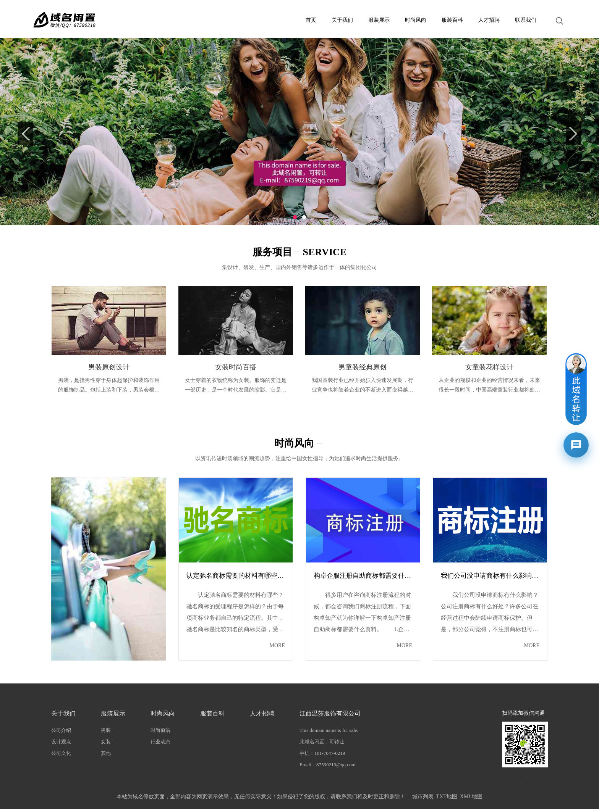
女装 (106, 742)
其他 (106, 753)
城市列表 (423, 796)
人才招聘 (489, 20)
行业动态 (160, 742)
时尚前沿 (160, 730)
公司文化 (61, 753)
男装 (106, 730)
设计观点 (61, 742)
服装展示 (379, 20)
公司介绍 (61, 730)
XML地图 (471, 796)
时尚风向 (415, 20)
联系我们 (525, 20)
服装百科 (452, 20)
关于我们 (342, 20)
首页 (311, 20)
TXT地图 (446, 796)
